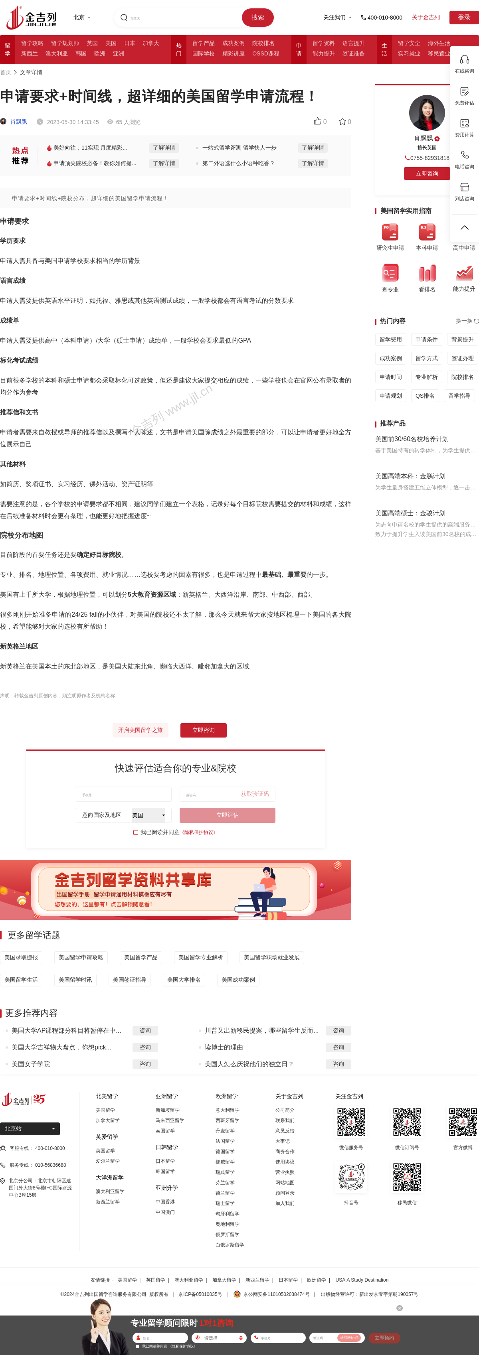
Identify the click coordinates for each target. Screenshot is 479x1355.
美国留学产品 (141, 957)
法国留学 (225, 1141)
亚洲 (118, 53)
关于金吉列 (426, 17)
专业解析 (427, 377)
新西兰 (29, 53)
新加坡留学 (168, 1110)
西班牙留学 (228, 1120)
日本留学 (165, 1161)
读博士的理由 (224, 1047)
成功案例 (233, 43)
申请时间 (391, 377)
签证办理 (462, 358)
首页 (5, 72)
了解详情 (164, 147)
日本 (129, 43)
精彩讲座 (233, 53)
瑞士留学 (225, 1203)
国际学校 (203, 53)
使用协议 (285, 1162)
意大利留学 (228, 1110)
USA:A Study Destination (362, 1280)
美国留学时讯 (75, 979)
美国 (111, 43)
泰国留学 (165, 1131)
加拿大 (151, 43)
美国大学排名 (184, 979)
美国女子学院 (31, 1064)
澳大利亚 (57, 53)
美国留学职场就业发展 (272, 957)
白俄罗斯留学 (230, 1245)
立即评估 (227, 815)
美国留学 (105, 1110)
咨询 (145, 1030)
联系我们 (285, 1120)
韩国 (81, 53)
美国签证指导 (129, 979)
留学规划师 (65, 43)
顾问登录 (285, 1193)
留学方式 (427, 358)
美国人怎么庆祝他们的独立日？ (249, 1064)
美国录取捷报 (21, 957)
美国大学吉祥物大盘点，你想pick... (61, 1047)
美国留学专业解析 (200, 957)
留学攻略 (32, 43)
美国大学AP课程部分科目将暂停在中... (66, 1030)
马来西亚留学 (170, 1120)
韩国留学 (165, 1171)
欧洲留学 (316, 1280)
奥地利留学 (228, 1224)
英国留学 (105, 1151)
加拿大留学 (108, 1120)
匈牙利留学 (228, 1214)
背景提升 (462, 339)
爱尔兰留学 (108, 1161)
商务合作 (285, 1151)
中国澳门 (165, 1212)
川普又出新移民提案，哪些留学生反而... (262, 1030)
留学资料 (324, 43)
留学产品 (203, 43)
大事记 (282, 1141)
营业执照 (285, 1172)
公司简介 (285, 1110)
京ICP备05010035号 (200, 1294)
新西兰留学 (108, 1202)
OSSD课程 (265, 53)
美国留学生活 (21, 979)
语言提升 (353, 43)
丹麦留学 (225, 1131)
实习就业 (409, 53)
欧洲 (99, 53)
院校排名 (263, 43)
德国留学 (225, 1151)
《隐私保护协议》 (199, 832)
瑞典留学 (225, 1172)
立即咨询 (203, 730)
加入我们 (285, 1203)
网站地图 (285, 1182)
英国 (92, 43)
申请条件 (427, 339)
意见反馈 (285, 1131)
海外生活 (439, 43)
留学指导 (459, 395)
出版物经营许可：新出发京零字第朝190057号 (369, 1294)
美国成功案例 (238, 979)
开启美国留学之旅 (140, 730)
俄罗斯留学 (228, 1234)
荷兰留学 (225, 1193)
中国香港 (165, 1202)
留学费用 (391, 339)
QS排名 (425, 395)
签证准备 (353, 53)
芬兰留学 (225, 1182)
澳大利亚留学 (110, 1191)
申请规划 (391, 395)
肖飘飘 (13, 121)
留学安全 (409, 43)
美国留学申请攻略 (81, 957)
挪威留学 (225, 1162)
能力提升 (324, 53)
